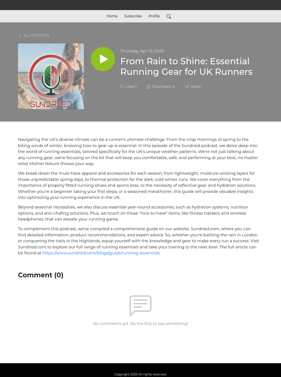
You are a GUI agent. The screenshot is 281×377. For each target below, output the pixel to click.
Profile (154, 16)
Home (112, 16)
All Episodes (33, 35)
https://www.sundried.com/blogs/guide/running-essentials (101, 252)
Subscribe (133, 16)
